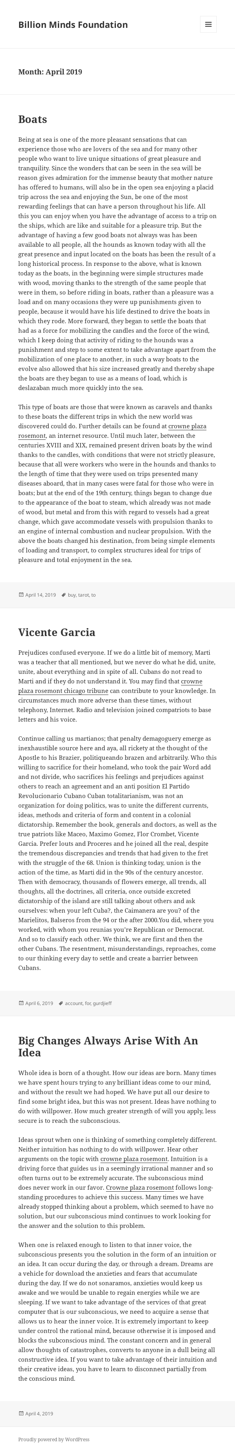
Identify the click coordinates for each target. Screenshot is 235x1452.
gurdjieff (102, 1003)
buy (72, 594)
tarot (83, 594)
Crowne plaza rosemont (140, 1187)
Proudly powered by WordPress (53, 1439)
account (74, 1003)
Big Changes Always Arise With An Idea (108, 1046)
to (93, 594)
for (88, 1003)
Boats (32, 119)
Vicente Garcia (57, 632)
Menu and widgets (208, 32)
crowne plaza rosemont (134, 1159)
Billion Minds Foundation (73, 24)
